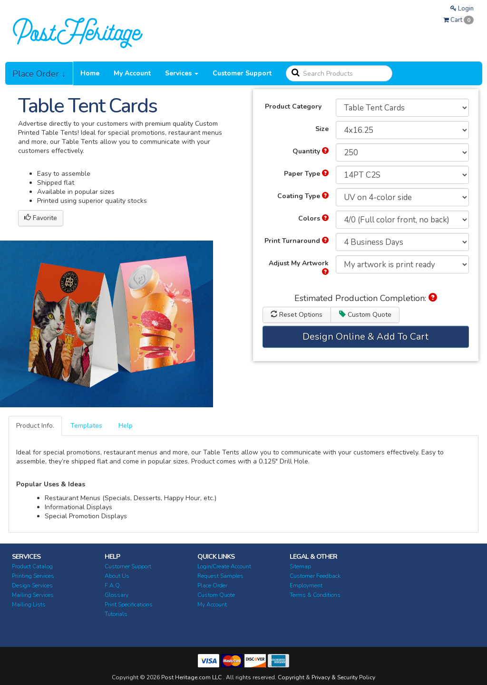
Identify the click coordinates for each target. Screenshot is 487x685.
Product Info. (35, 425)
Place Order (212, 585)
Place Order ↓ (39, 74)
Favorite (40, 217)
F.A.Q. (113, 585)
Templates (86, 425)
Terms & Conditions (315, 595)
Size (322, 128)
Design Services (32, 585)
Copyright (291, 677)
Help (125, 425)
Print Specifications (129, 604)
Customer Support (242, 73)
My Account (132, 73)
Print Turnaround (296, 240)
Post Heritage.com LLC (191, 677)
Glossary (116, 595)
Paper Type (306, 173)
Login (462, 8)
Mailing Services (33, 595)
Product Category (293, 106)
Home (89, 73)
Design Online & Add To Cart (365, 336)
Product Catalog (32, 566)
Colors (313, 218)
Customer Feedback (315, 576)
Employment (306, 585)
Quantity (310, 151)
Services (181, 73)
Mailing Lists (29, 604)
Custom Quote (365, 314)
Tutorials (116, 614)
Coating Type (303, 196)
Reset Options (296, 314)
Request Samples (220, 576)
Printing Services (33, 576)
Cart (458, 20)
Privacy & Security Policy (343, 677)
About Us (117, 576)
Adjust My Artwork (299, 267)
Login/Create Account (224, 566)
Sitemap (300, 566)
